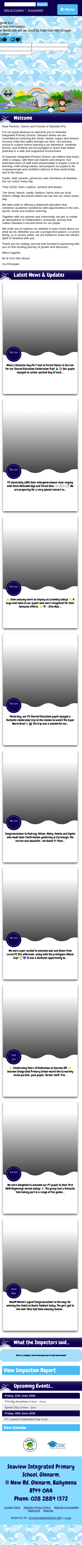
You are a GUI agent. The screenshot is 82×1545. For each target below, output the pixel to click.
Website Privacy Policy (37, 1507)
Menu (67, 9)
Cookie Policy (12, 1507)
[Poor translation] (15, 39)
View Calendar (15, 1427)
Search (42, 4)
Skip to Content (14, 10)
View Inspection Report (30, 1370)
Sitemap (48, 1510)
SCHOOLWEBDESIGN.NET (45, 1518)
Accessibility (35, 10)
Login (68, 1518)
